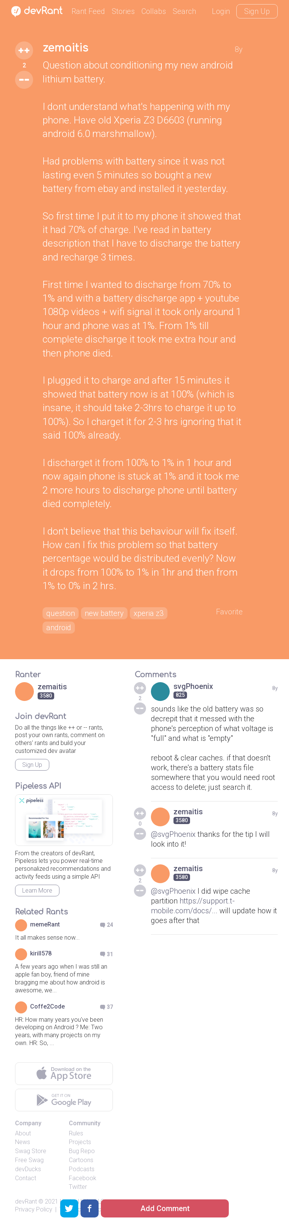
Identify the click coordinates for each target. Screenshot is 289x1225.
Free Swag (29, 1160)
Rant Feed (88, 11)
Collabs (153, 11)
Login (221, 11)
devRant (26, 1201)
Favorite (229, 611)
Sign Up (257, 11)
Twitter (78, 1186)
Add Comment (165, 1208)
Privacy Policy (33, 1209)
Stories (123, 11)
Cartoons (81, 1160)
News (22, 1142)
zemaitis (65, 48)
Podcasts (81, 1169)
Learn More (37, 890)
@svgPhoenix (173, 834)
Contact (25, 1178)
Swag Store (30, 1151)
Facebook (82, 1178)
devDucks (28, 1169)
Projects (80, 1142)
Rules (76, 1133)
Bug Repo (82, 1151)
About (23, 1133)
